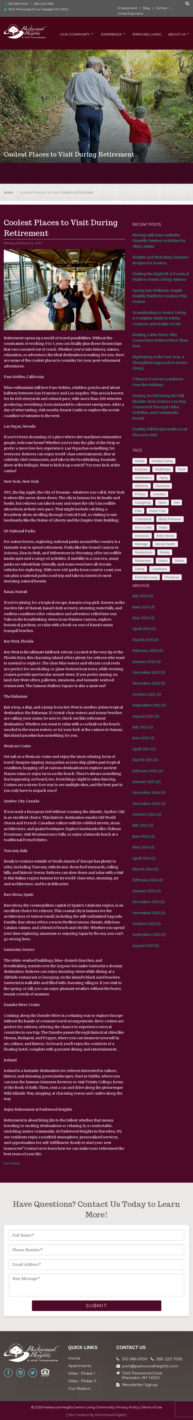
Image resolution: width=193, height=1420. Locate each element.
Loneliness (159, 569)
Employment (127, 8)
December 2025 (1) (148, 672)
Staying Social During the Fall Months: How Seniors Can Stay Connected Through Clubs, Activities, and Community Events (159, 407)
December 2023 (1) (148, 902)
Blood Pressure (170, 519)
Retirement (143, 561)
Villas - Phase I (81, 1373)
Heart (163, 527)
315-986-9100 (16, 4)
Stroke (179, 561)
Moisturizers (144, 552)
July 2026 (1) (142, 596)
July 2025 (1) (142, 727)
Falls (138, 511)
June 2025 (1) (143, 738)
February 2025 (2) (147, 771)
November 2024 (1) (149, 803)
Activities (159, 494)
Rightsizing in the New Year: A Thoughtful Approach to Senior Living (159, 362)
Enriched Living (144, 34)
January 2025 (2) (146, 781)
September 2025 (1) (149, 705)
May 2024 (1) (143, 847)
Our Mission (79, 1388)
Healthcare (163, 469)
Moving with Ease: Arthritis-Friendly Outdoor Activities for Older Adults (159, 241)
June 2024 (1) (143, 836)
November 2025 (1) (148, 683)
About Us (175, 34)
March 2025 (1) (145, 760)
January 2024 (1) (146, 891)
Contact (161, 8)
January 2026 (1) (146, 661)
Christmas (172, 577)
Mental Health (165, 544)
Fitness (140, 494)
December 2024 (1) (148, 792)
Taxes (162, 502)
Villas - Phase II (82, 1380)
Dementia (163, 486)
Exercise (141, 469)
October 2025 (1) (146, 694)
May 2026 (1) (143, 618)
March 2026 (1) (145, 640)
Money (165, 552)
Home (8, 192)
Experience (107, 34)
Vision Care (157, 511)
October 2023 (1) (146, 923)
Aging (163, 477)
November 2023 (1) (148, 913)
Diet (176, 502)
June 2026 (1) (143, 607)
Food (181, 469)
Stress (163, 561)
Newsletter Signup (137, 1384)
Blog (146, 8)
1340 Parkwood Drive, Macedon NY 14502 (38, 9)
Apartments (79, 1365)
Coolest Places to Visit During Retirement (57, 192)
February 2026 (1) (147, 650)
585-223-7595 (42, 4)
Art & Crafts (143, 527)
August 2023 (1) (145, 945)
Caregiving (143, 502)
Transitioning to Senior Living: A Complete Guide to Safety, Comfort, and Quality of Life (159, 318)
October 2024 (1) (146, 814)
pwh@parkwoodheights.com (150, 1366)
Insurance (142, 536)
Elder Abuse (165, 536)
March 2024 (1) (145, 869)
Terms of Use (151, 1407)
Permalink (12, 1163)
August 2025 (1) (145, 716)
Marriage (141, 544)
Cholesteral (143, 519)
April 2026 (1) (144, 628)
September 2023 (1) (149, 934)
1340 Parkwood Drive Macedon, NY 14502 (142, 1375)
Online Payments (130, 13)
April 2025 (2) (144, 749)
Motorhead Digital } (111, 1415)
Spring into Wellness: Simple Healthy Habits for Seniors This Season (159, 296)
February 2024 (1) (147, 880)
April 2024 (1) (144, 858)
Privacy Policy (128, 1407)
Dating (139, 569)
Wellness (141, 486)
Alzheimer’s (143, 477)
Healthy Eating (162, 461)
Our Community (70, 34)
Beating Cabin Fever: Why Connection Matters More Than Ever (160, 340)
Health (139, 461)
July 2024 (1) (142, 825)
